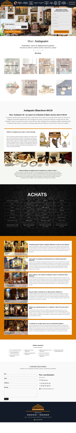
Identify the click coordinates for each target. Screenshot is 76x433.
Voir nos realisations (12, 31)
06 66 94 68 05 (44, 415)
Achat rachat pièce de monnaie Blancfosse (14, 352)
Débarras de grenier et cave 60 (31, 3)
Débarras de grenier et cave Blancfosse (45, 351)
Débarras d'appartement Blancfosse (30, 354)
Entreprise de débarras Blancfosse (44, 355)
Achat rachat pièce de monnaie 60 (55, 3)
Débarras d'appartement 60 (25, 3)
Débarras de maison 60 (20, 3)
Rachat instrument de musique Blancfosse (58, 351)
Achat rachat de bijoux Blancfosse (14, 355)
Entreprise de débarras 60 (46, 3)
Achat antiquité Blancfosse (15, 350)
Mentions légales (47, 417)
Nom (20, 375)
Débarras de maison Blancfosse (29, 351)
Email (20, 379)
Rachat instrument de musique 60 (63, 3)
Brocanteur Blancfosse (44, 353)
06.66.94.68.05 (72, 4)
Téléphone (20, 384)
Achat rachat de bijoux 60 (59, 3)
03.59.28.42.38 (72, 2)
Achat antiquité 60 (51, 3)
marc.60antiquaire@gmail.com (46, 388)
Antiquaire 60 (36, 3)
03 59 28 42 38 (32, 415)
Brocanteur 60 (41, 3)
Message (20, 392)
